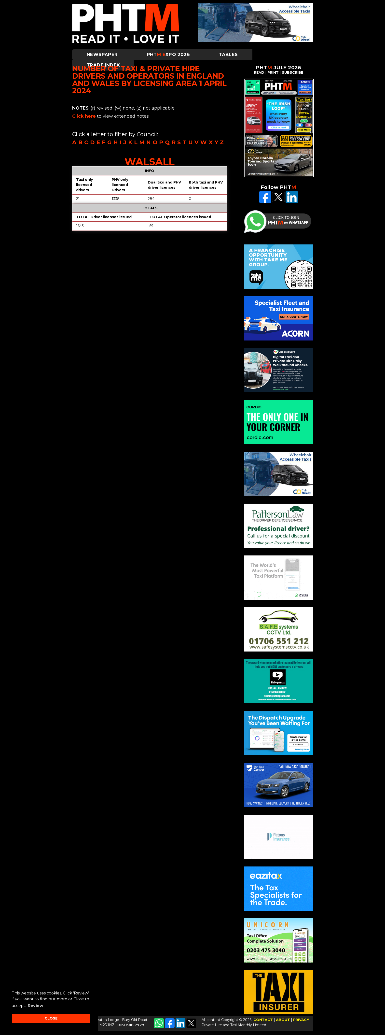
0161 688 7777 (130, 1025)
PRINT (273, 72)
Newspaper (102, 54)
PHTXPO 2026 (168, 54)
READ (259, 72)
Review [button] (35, 1005)
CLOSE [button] (51, 1018)
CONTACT (263, 1020)
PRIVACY (301, 1020)
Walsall (149, 162)
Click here (84, 116)
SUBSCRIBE (292, 72)
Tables (228, 54)
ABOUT (283, 1020)
